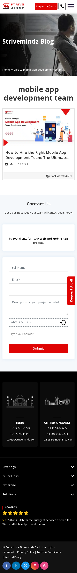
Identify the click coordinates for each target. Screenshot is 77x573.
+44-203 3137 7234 (57, 434)
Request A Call (71, 290)
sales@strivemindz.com (21, 439)
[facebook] (6, 566)
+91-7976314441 (20, 434)
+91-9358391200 (20, 428)
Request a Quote (46, 6)
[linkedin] (16, 566)
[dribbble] (44, 566)
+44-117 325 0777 (57, 428)
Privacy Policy (25, 552)
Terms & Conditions (49, 552)
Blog (16, 69)
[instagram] (35, 566)
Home (6, 69)
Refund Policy (13, 557)
